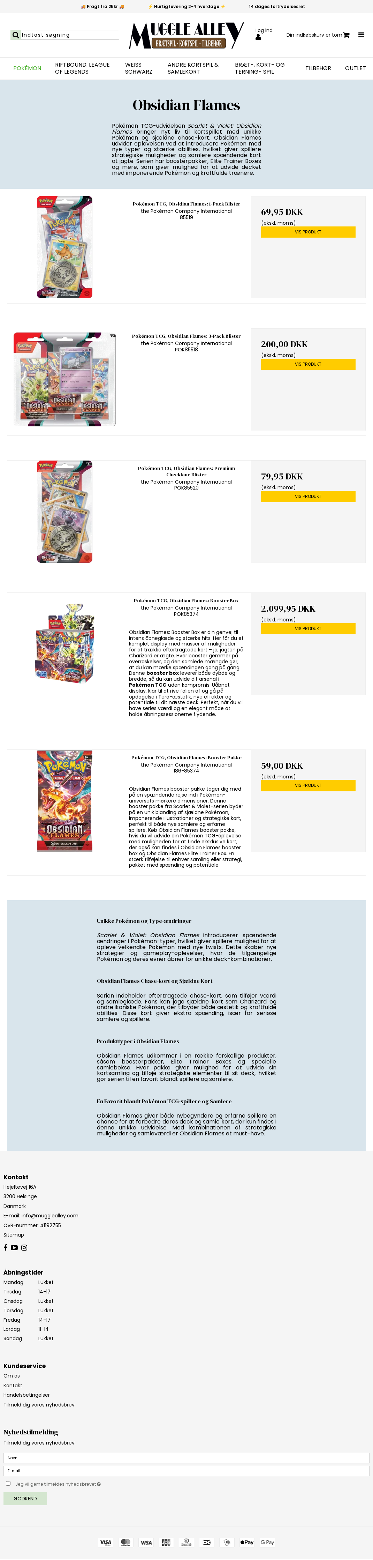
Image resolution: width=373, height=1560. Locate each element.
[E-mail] (186, 1470)
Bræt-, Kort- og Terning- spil (260, 68)
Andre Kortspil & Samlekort (193, 68)
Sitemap (13, 1234)
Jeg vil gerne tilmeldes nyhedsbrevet (75, 1483)
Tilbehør (318, 68)
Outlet (355, 68)
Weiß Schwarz (138, 68)
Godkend (25, 1498)
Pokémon (27, 68)
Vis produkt (308, 232)
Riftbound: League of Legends (82, 68)
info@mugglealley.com (50, 1215)
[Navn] (186, 1457)
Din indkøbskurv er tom (318, 35)
